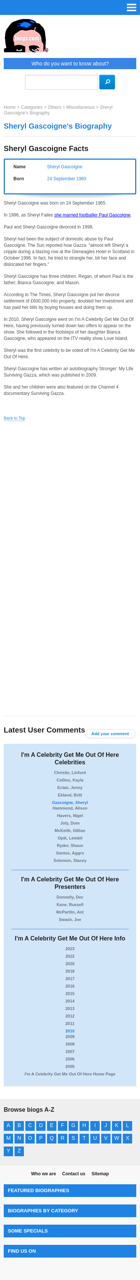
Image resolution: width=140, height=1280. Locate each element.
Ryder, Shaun (70, 845)
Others (54, 107)
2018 (69, 971)
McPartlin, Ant (70, 912)
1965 (82, 178)
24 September (61, 178)
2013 (69, 1008)
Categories (32, 107)
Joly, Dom (70, 823)
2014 (69, 1001)
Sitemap (100, 1173)
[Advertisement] (70, 498)
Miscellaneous (80, 107)
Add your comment (110, 733)
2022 (69, 956)
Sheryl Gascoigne (65, 166)
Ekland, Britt (70, 795)
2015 (69, 993)
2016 (69, 986)
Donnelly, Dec (70, 897)
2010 (69, 1031)
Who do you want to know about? (70, 64)
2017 (69, 978)
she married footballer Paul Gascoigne (92, 215)
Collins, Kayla (69, 780)
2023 (69, 948)
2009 (69, 1036)
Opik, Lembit (70, 838)
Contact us (73, 1173)
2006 (69, 1059)
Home (10, 107)
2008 (69, 1044)
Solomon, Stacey (70, 860)
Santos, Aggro (70, 853)
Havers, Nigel (70, 815)
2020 (69, 963)
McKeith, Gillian (70, 830)
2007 (69, 1051)
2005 (69, 1066)
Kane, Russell (69, 904)
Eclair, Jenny (70, 787)
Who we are (43, 1173)
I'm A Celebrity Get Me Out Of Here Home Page (70, 1074)
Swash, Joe (70, 919)
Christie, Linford (70, 772)
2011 (69, 1023)
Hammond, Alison (70, 808)
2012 (69, 1016)
